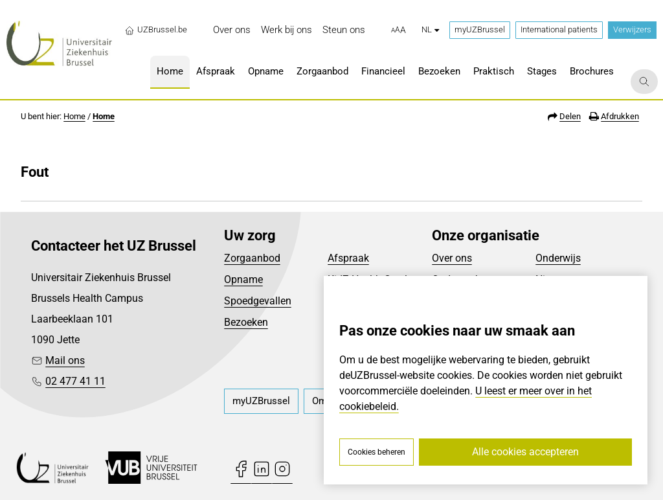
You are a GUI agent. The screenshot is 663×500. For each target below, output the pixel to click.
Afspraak (348, 258)
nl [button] (430, 29)
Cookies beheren (376, 452)
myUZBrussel (480, 29)
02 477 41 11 (75, 381)
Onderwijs (558, 258)
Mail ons (65, 360)
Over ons (452, 258)
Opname (243, 279)
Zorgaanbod (252, 258)
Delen (570, 116)
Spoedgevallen (257, 301)
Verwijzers (632, 29)
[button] (398, 30)
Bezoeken (246, 322)
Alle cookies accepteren (525, 452)
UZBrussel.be (155, 30)
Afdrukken (620, 116)
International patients (559, 29)
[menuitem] (232, 30)
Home (74, 116)
